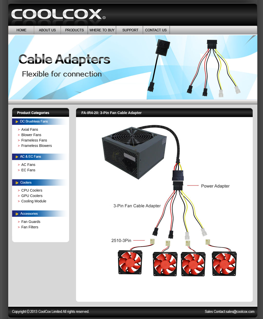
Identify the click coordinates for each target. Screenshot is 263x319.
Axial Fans (29, 129)
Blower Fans (31, 135)
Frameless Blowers (36, 146)
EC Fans (28, 170)
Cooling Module (33, 201)
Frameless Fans (34, 140)
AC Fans (28, 165)
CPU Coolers (31, 190)
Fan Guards (30, 222)
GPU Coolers (31, 196)
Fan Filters (29, 227)
